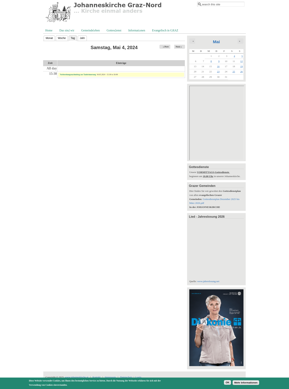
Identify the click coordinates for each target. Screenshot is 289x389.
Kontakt (97, 377)
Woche (62, 38)
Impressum (110, 377)
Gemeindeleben (90, 31)
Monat (49, 38)
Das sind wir (66, 31)
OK (227, 382)
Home (49, 30)
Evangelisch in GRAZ (164, 31)
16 (218, 66)
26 (241, 71)
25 (234, 71)
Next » (179, 46)
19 (241, 66)
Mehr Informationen (245, 382)
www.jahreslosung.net (208, 281)
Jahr (82, 38)
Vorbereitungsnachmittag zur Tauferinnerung (78, 74)
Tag (74, 38)
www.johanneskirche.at (76, 377)
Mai (216, 41)
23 (218, 71)
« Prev (166, 46)
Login (138, 377)
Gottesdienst (113, 31)
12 (241, 61)
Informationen (136, 31)
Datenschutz (126, 377)
